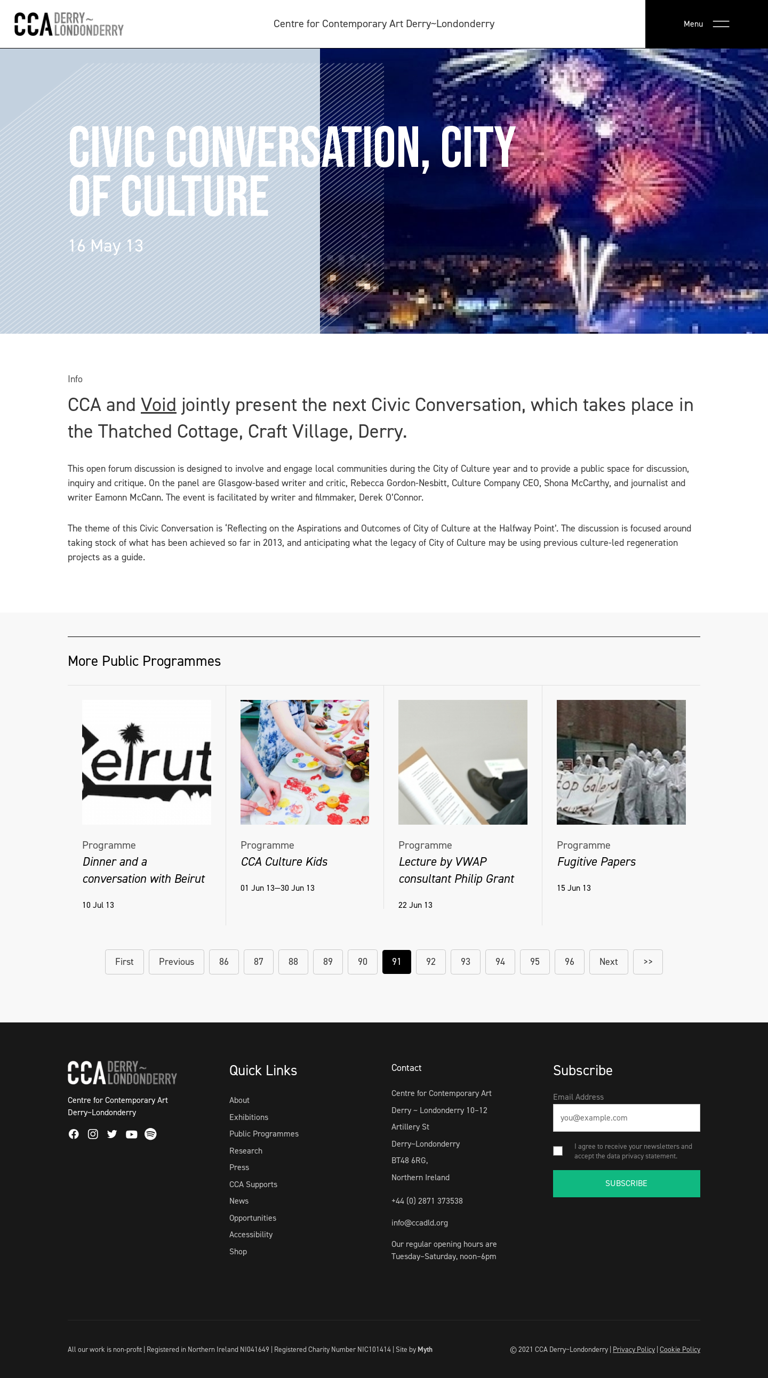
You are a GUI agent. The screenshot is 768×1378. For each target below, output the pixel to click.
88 (293, 961)
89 (328, 961)
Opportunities (252, 1217)
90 (362, 961)
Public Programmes (264, 1133)
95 (535, 961)
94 (500, 961)
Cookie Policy (680, 1349)
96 (569, 961)
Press (239, 1167)
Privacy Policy (634, 1349)
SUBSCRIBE (626, 1183)
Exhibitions (248, 1117)
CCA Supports (253, 1184)
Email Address (578, 1096)
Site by (414, 1349)
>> (648, 961)
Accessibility (251, 1234)
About (239, 1100)
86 (224, 961)
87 (258, 961)
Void (159, 404)
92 (431, 961)
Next (608, 961)
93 (465, 961)
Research (245, 1150)
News (239, 1200)
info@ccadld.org (419, 1222)
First (124, 961)
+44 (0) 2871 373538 (427, 1200)
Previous (176, 961)
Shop (238, 1251)
